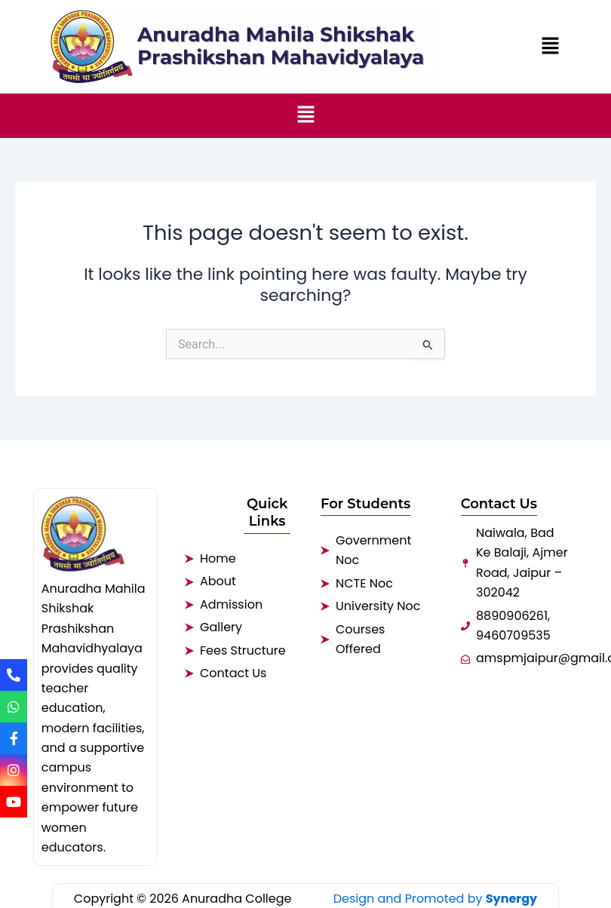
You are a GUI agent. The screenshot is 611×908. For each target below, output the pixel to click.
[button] (550, 46)
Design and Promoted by (435, 898)
